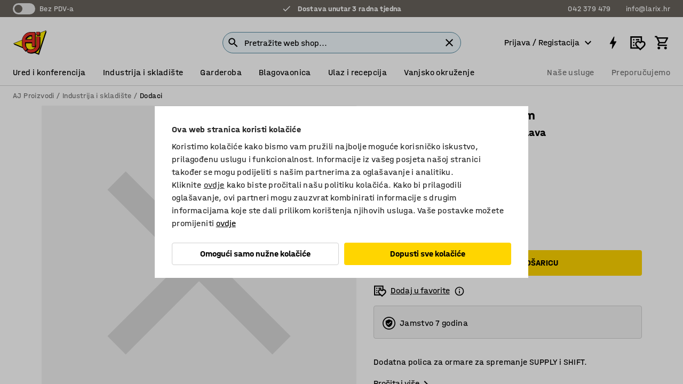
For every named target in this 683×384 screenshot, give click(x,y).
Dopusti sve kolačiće (427, 254)
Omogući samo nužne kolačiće (255, 254)
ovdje (214, 185)
